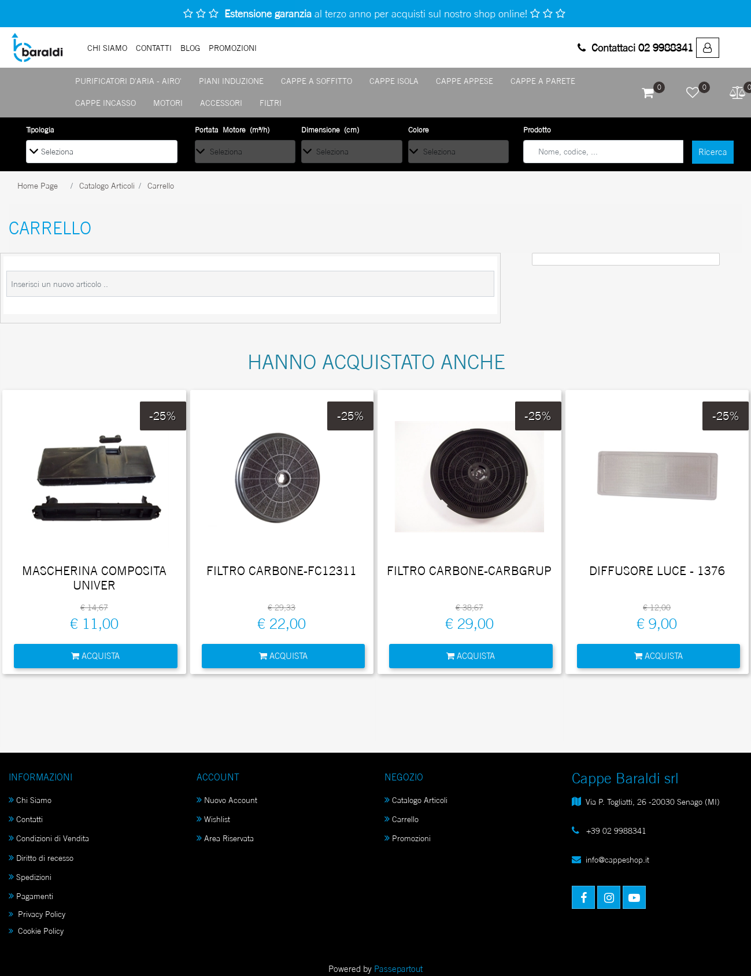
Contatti (154, 48)
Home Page (37, 185)
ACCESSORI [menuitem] (221, 103)
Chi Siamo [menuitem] (30, 800)
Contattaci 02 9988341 (635, 47)
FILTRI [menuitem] (271, 103)
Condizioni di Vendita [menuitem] (49, 838)
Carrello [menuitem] (401, 819)
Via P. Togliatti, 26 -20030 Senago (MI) (653, 801)
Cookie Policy (36, 931)
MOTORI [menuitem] (168, 103)
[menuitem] (707, 48)
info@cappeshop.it (617, 859)
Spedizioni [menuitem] (30, 877)
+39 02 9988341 (615, 830)
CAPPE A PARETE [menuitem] (542, 81)
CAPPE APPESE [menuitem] (464, 81)
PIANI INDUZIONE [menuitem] (231, 81)
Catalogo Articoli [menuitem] (415, 800)
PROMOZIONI (233, 48)
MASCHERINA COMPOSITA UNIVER (94, 577)
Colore (418, 129)
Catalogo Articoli (107, 185)
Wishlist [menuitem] (213, 819)
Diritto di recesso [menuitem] (41, 858)
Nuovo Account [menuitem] (227, 800)
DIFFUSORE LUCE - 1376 (657, 570)
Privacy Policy (37, 914)
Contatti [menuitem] (26, 819)
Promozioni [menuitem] (407, 838)
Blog (190, 48)
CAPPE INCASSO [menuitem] (105, 103)
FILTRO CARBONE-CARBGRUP (469, 570)
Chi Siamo (107, 48)
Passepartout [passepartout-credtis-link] (398, 968)
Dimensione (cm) (330, 129)
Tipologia (40, 129)
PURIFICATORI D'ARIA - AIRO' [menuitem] (128, 81)
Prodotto (537, 129)
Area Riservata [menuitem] (225, 838)
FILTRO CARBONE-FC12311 (281, 570)
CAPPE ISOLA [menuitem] (394, 81)
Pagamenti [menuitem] (31, 896)
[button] (713, 152)
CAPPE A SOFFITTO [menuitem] (316, 81)
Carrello (160, 185)
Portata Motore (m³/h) (232, 129)
